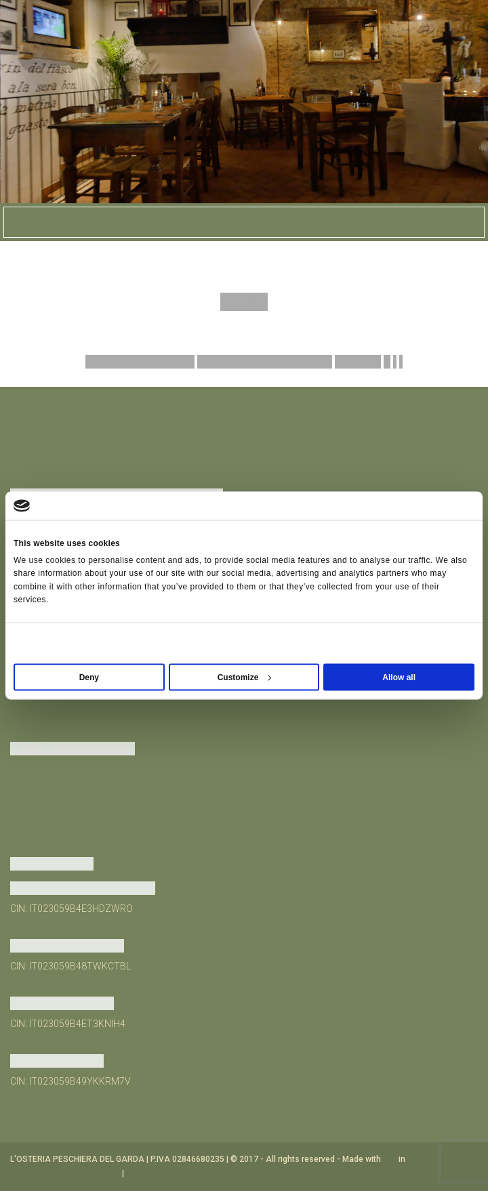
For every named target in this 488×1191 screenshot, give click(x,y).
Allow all (398, 677)
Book (244, 222)
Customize (245, 677)
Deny (89, 677)
